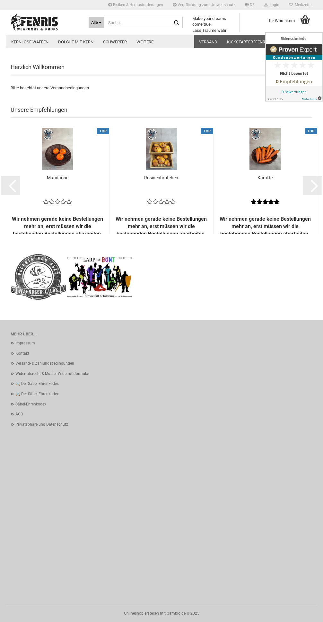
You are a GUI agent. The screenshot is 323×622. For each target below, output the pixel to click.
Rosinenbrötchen (161, 177)
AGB (19, 414)
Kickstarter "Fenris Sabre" (255, 42)
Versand (208, 42)
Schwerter (115, 42)
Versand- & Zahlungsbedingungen (44, 363)
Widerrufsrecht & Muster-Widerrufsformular (52, 373)
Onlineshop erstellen (141, 613)
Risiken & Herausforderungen (135, 5)
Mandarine (57, 177)
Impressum (25, 343)
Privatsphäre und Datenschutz (41, 424)
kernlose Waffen (29, 42)
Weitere (144, 42)
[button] (249, 5)
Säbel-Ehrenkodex (30, 404)
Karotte (265, 177)
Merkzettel (300, 5)
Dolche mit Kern (75, 42)
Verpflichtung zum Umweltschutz (204, 5)
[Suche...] (96, 22)
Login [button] (271, 5)
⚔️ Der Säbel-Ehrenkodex (37, 383)
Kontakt (22, 353)
